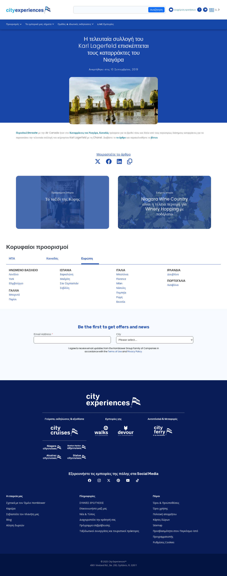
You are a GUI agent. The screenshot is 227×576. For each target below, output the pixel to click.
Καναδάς (52, 258)
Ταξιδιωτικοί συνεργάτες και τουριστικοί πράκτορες (109, 531)
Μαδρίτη (65, 279)
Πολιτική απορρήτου (165, 514)
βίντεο (153, 137)
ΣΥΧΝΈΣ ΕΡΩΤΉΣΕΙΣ (91, 502)
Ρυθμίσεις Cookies (163, 542)
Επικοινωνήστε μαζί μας (93, 508)
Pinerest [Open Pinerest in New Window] (118, 480)
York (11, 279)
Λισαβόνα (172, 285)
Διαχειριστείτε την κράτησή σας (97, 519)
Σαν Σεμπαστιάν (69, 283)
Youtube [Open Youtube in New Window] (127, 480)
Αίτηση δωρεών (15, 525)
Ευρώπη (87, 258)
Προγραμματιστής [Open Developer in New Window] (163, 536)
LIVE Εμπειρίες (105, 24)
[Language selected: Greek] (215, 10)
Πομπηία (121, 292)
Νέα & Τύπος (87, 514)
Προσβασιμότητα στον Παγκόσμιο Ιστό (175, 531)
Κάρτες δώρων (161, 519)
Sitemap (157, 525)
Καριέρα (10, 508)
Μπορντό (14, 294)
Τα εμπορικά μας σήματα (39, 24)
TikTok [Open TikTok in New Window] (137, 480)
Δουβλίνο (173, 274)
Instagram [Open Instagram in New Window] (99, 480)
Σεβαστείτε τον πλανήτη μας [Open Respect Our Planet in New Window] (22, 514)
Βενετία (120, 301)
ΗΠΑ (12, 258)
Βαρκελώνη (66, 274)
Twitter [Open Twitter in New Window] (108, 480)
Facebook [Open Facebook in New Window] (89, 480)
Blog (9, 519)
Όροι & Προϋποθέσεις (166, 502)
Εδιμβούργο (16, 283)
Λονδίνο (14, 274)
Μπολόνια (122, 274)
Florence (121, 279)
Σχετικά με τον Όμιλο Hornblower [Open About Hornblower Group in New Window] (25, 502)
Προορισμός (14, 24)
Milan (119, 283)
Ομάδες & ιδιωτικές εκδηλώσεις (76, 24)
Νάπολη (121, 288)
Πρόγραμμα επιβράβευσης (94, 525)
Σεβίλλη (64, 288)
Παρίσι (12, 299)
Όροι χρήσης (160, 508)
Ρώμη (119, 297)
